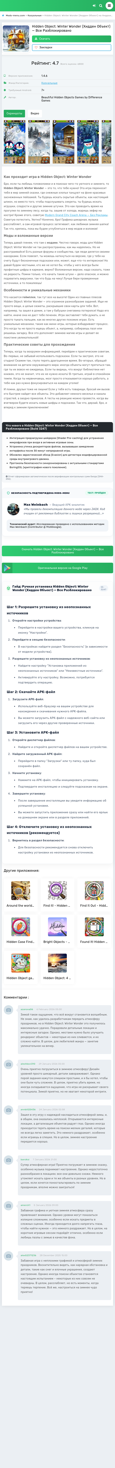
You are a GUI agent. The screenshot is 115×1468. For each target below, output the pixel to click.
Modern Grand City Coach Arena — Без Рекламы (76, 215)
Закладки (43, 47)
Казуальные (49, 83)
